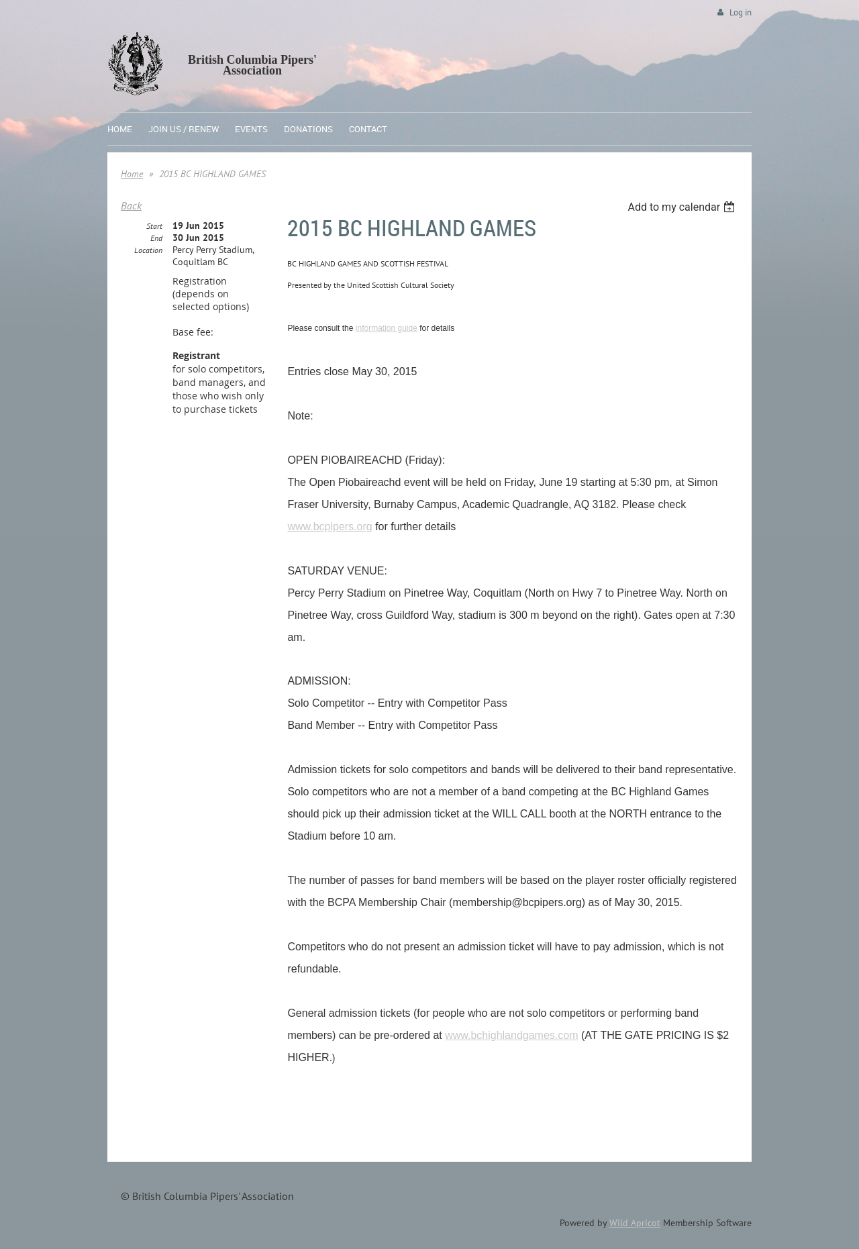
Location (148, 250)
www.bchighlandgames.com (511, 1035)
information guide (386, 328)
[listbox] (682, 207)
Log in (740, 12)
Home (132, 174)
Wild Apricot (634, 1223)
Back (131, 205)
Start (154, 226)
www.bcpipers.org (329, 526)
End (156, 238)
